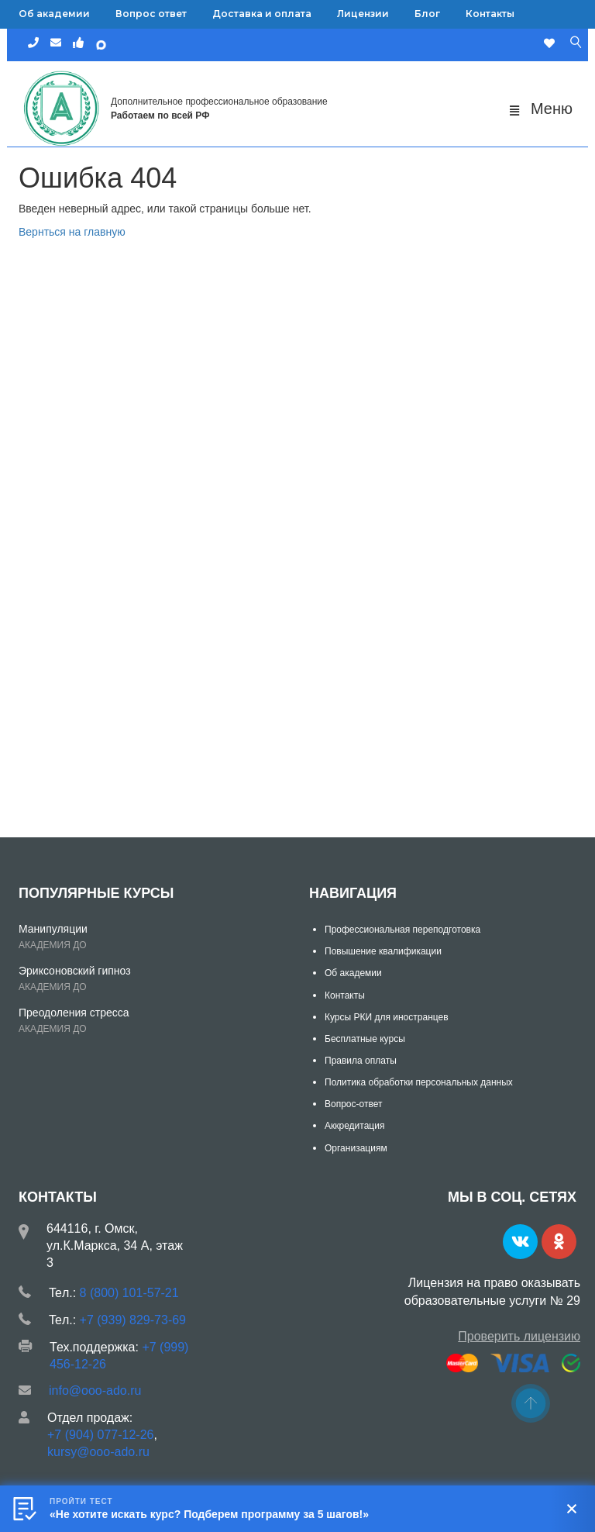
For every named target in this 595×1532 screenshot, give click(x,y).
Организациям (356, 1148)
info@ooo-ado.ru (95, 1390)
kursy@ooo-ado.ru (98, 1451)
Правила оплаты (361, 1060)
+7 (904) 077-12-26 (100, 1434)
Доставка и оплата (261, 13)
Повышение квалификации (383, 951)
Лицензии (363, 13)
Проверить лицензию (519, 1336)
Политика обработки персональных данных (419, 1082)
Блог (427, 13)
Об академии (54, 13)
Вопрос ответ (151, 13)
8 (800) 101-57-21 (129, 1292)
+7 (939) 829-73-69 (133, 1320)
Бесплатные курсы (365, 1038)
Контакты (490, 13)
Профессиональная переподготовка (402, 929)
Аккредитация (354, 1125)
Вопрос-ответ (353, 1104)
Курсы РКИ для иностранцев (387, 1017)
